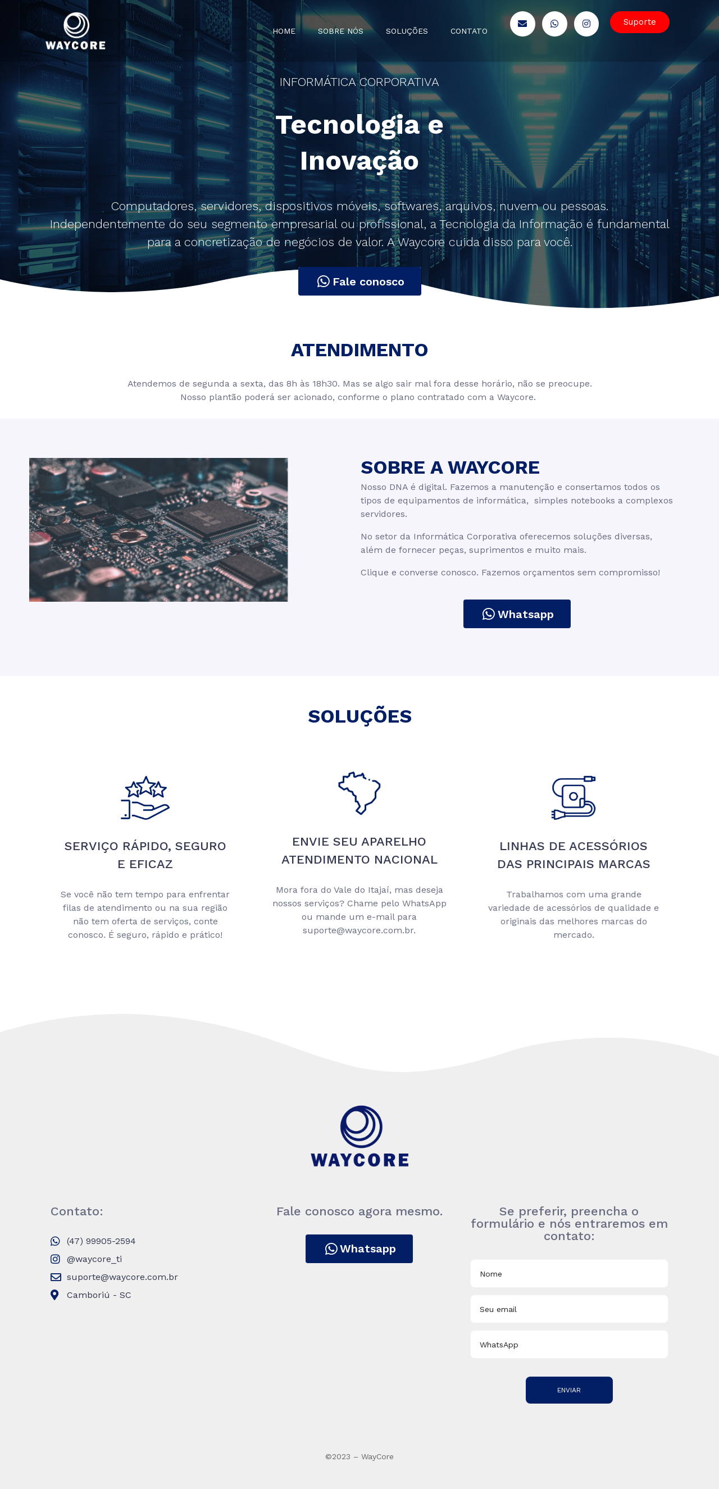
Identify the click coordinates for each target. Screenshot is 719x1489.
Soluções (407, 30)
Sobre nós (340, 30)
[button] (640, 22)
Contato (469, 30)
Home (283, 30)
